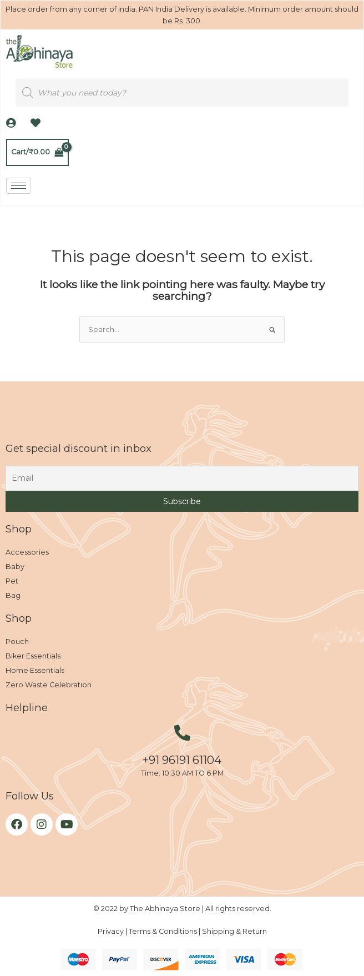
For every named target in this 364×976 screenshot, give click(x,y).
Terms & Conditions (164, 931)
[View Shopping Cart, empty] (37, 152)
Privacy (111, 931)
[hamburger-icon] (18, 186)
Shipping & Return (234, 931)
